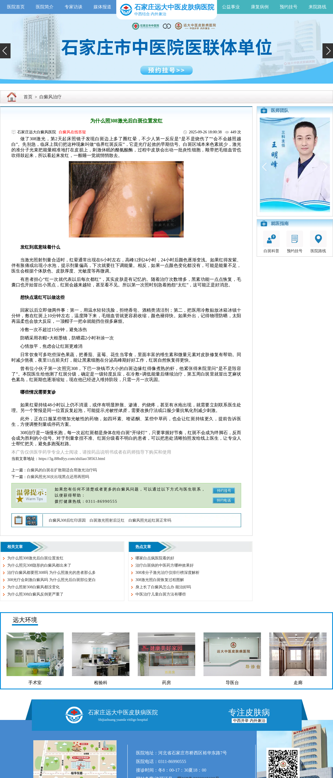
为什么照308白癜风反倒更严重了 (35, 594)
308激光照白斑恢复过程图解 (159, 580)
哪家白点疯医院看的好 (154, 558)
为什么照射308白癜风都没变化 (33, 587)
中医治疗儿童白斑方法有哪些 (160, 594)
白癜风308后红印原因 (67, 520)
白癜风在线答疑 (72, 132)
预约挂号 (288, 6)
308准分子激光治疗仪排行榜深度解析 (167, 573)
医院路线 (318, 242)
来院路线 (317, 6)
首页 (28, 96)
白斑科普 (271, 242)
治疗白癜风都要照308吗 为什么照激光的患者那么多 (51, 573)
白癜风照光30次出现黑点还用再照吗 (58, 477)
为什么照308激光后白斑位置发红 (35, 558)
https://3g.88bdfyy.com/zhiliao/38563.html (72, 459)
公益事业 (231, 6)
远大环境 (25, 619)
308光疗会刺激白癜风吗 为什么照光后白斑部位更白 (51, 580)
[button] (5, 50)
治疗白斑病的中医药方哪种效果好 (164, 565)
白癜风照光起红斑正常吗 (149, 520)
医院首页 (16, 6)
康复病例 (260, 6)
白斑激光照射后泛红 (107, 520)
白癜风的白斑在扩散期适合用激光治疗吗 (62, 470)
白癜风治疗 (50, 96)
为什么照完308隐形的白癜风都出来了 (39, 565)
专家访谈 (73, 6)
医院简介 (45, 6)
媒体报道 (102, 6)
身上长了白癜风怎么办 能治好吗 (163, 587)
